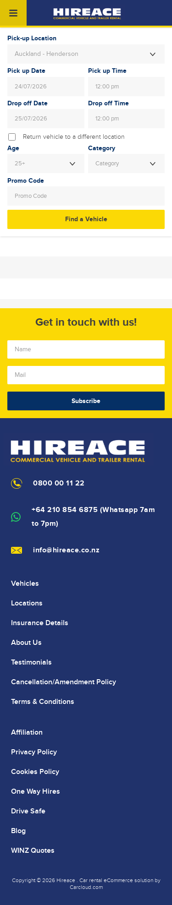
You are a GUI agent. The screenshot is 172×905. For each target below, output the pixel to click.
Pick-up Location (31, 38)
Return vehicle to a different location (74, 137)
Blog (18, 830)
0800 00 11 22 (59, 483)
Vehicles (25, 583)
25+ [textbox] (20, 163)
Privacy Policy (34, 752)
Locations (27, 603)
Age (13, 148)
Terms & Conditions (42, 701)
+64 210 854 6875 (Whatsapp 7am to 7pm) (93, 517)
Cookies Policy (35, 771)
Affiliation (27, 732)
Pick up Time (107, 71)
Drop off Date (27, 103)
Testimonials (31, 662)
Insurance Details (39, 622)
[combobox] (86, 54)
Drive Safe (28, 811)
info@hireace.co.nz (66, 550)
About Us (26, 642)
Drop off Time (108, 103)
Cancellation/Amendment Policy (63, 682)
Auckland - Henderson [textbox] (46, 54)
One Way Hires (35, 791)
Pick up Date (26, 71)
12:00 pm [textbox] (107, 86)
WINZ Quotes (33, 850)
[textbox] (126, 163)
